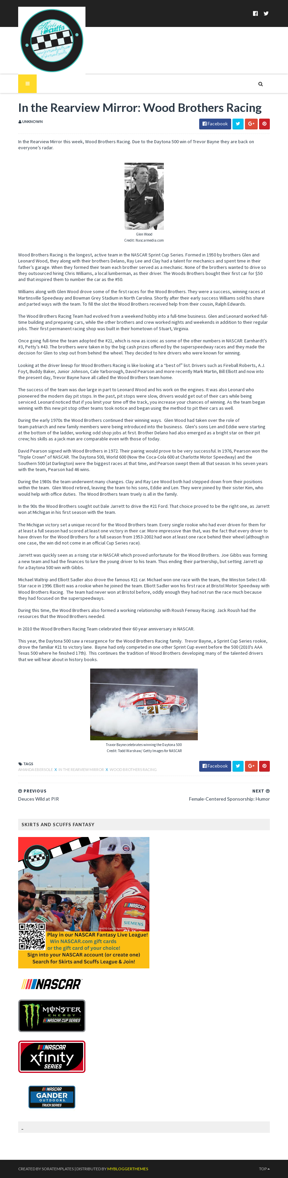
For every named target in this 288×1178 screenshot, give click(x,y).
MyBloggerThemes (127, 1168)
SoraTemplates (58, 1168)
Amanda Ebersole (35, 769)
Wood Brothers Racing (133, 769)
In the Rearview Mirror (82, 769)
